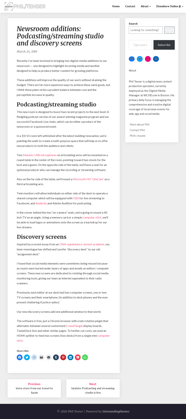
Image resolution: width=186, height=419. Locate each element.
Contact (130, 6)
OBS (76, 198)
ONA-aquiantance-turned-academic (82, 244)
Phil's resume (137, 135)
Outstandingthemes (115, 411)
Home (116, 6)
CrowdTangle (74, 325)
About (146, 6)
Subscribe (164, 44)
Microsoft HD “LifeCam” (88, 179)
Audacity (41, 203)
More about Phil (139, 124)
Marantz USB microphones (40, 155)
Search (133, 23)
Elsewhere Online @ (169, 6)
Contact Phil (137, 130)
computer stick (92, 217)
